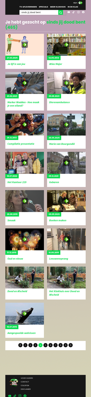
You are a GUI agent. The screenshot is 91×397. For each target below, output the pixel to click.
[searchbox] (40, 12)
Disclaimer (26, 389)
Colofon (25, 385)
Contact (25, 382)
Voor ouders (27, 378)
